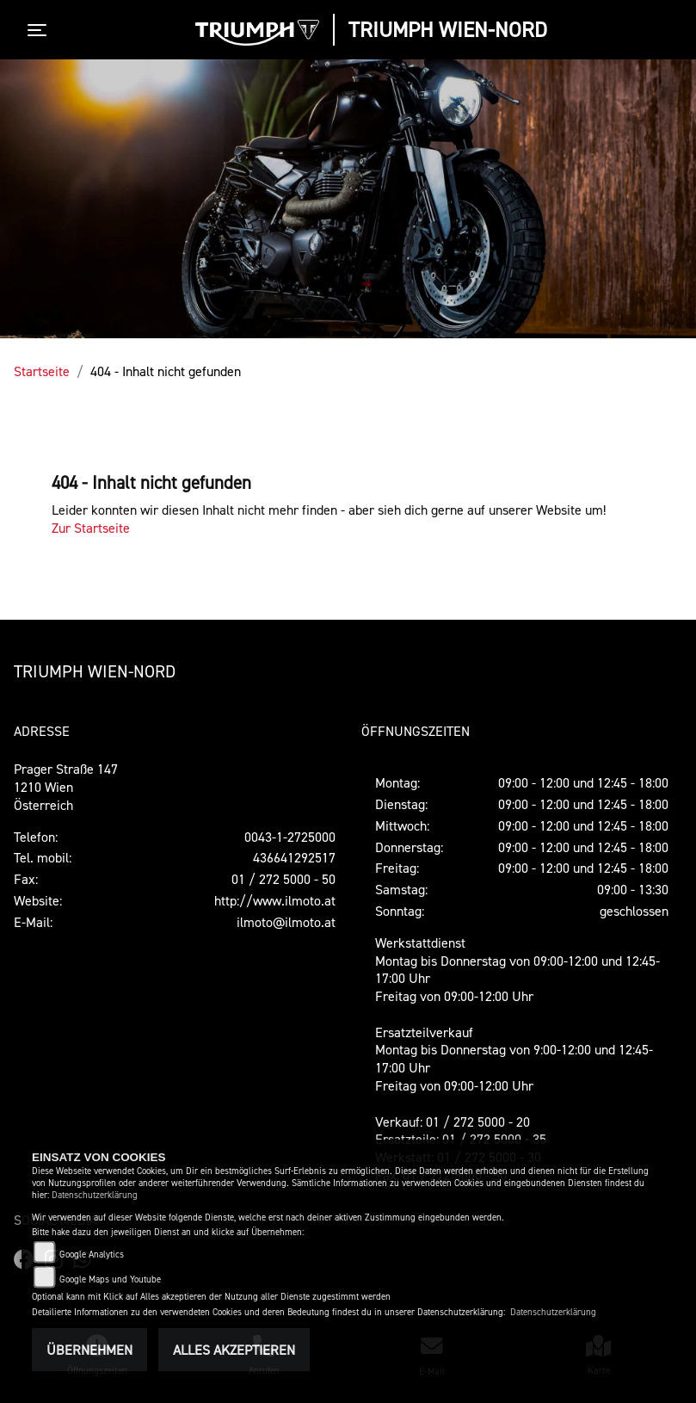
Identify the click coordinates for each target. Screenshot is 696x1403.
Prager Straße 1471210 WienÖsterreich (66, 786)
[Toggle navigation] (40, 30)
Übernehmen (89, 1349)
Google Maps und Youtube (110, 1279)
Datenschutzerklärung (95, 1195)
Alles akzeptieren (234, 1349)
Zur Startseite (91, 527)
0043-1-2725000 (290, 836)
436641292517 (294, 857)
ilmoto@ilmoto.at (286, 921)
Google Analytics (91, 1254)
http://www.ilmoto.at (275, 900)
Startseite (42, 371)
